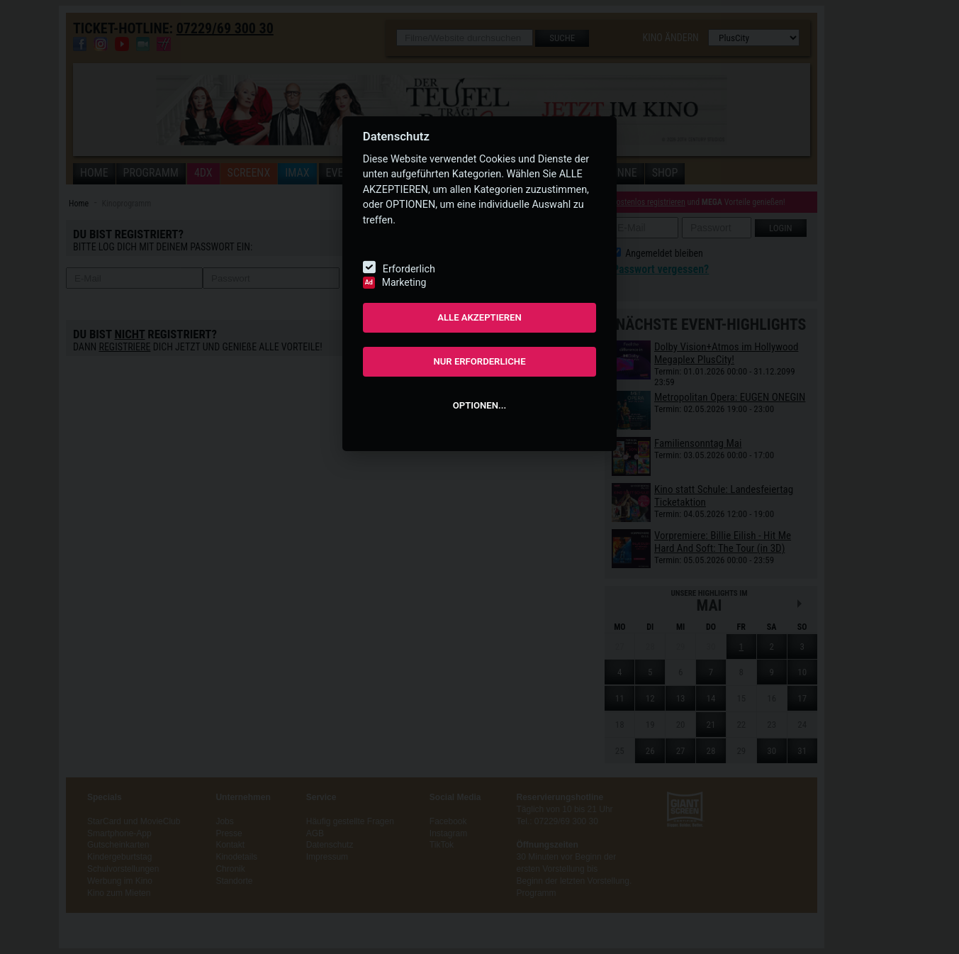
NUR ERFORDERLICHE (479, 361)
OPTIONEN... (479, 405)
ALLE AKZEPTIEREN (479, 317)
